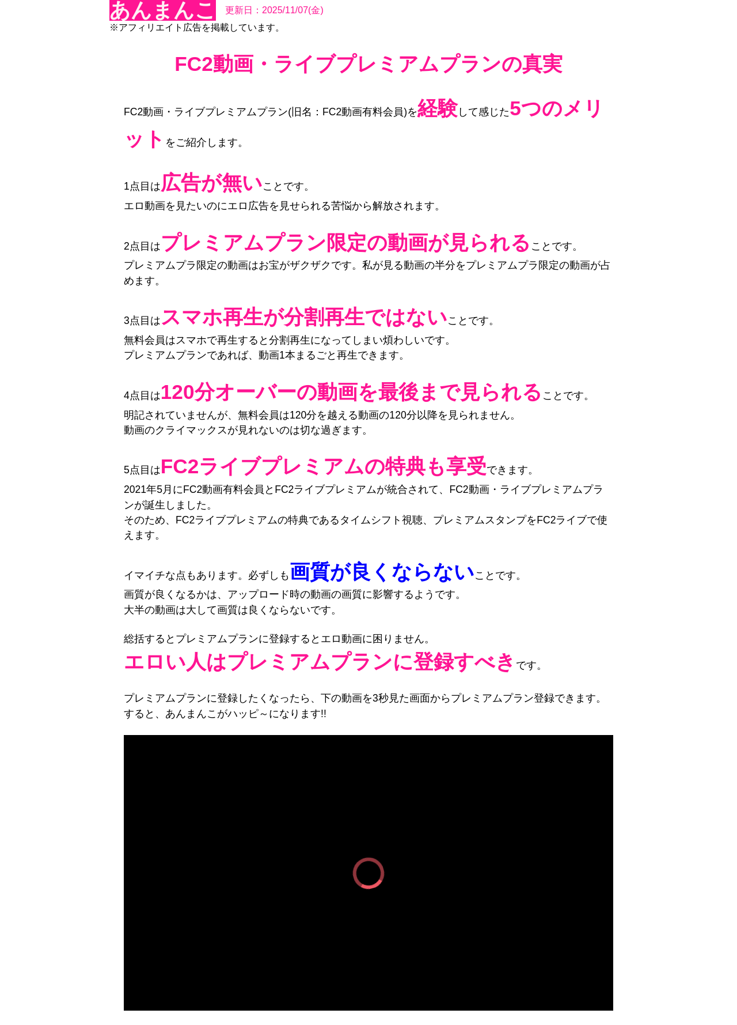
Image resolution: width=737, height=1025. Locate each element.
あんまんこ (162, 10)
